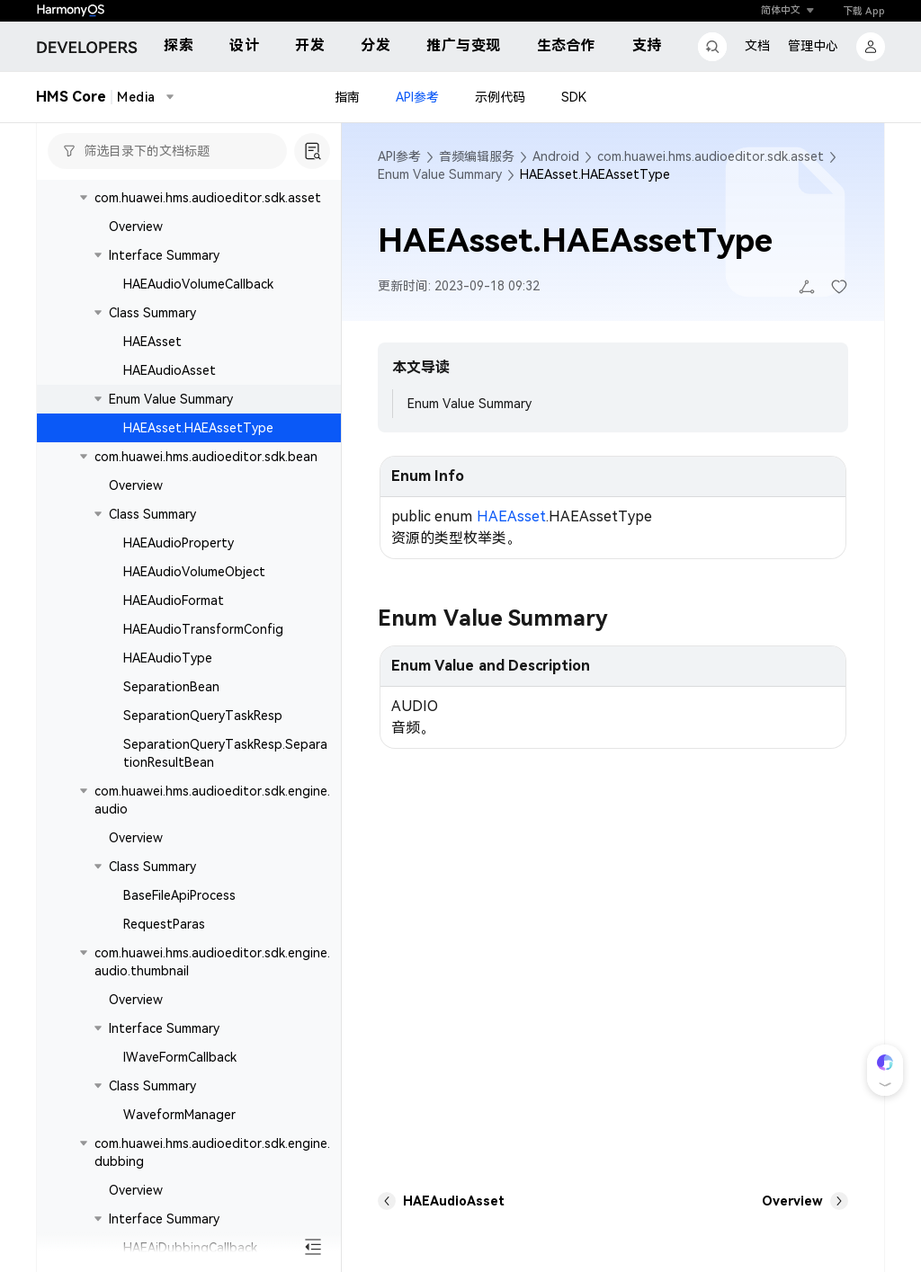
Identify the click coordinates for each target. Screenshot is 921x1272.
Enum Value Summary (469, 403)
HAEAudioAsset (169, 370)
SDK (573, 97)
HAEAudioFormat (173, 600)
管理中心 (813, 46)
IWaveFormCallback (180, 1057)
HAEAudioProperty (178, 543)
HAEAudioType (167, 658)
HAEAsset (152, 341)
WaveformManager (179, 1114)
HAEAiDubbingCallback (190, 1248)
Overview (136, 226)
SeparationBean (171, 687)
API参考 (417, 97)
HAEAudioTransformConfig (203, 629)
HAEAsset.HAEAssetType (198, 428)
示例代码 (500, 97)
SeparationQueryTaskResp (202, 715)
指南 (347, 97)
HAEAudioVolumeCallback (198, 284)
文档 (757, 46)
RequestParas (164, 924)
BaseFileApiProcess (179, 895)
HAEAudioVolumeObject (194, 572)
